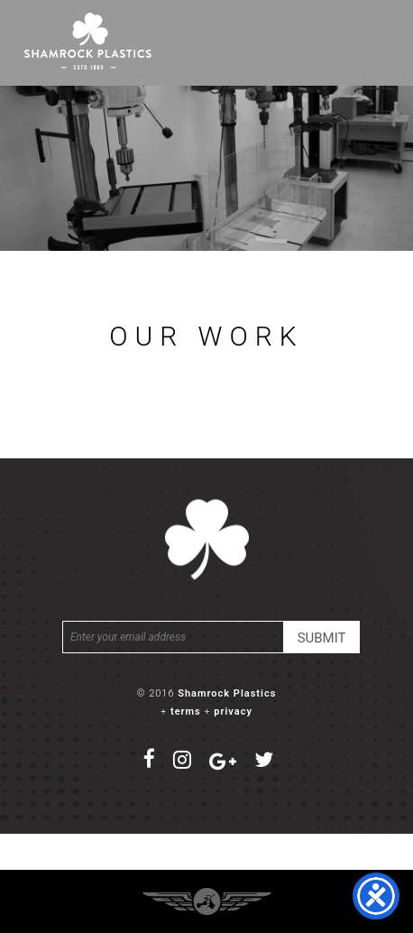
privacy (233, 711)
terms (185, 711)
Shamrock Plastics (227, 693)
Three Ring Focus (206, 901)
